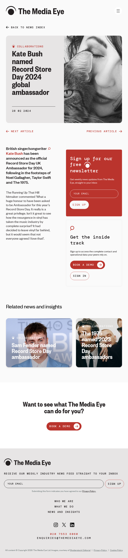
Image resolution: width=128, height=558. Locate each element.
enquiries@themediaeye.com (64, 538)
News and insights (64, 512)
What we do (64, 506)
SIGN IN (79, 276)
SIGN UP (79, 204)
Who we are (64, 501)
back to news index (28, 27)
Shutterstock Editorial (80, 550)
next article (20, 131)
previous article (104, 131)
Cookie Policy (116, 550)
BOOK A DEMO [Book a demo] (64, 426)
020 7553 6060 (64, 534)
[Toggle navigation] (118, 11)
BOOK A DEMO (88, 265)
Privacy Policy (89, 491)
